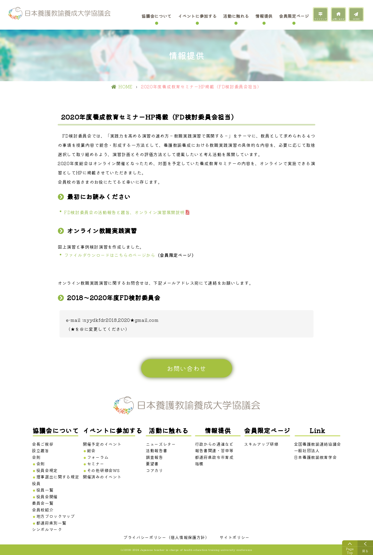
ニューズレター (161, 444)
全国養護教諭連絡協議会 (317, 444)
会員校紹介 (42, 510)
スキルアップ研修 (261, 444)
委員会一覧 (42, 503)
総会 (91, 450)
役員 (36, 483)
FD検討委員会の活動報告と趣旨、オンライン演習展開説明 (124, 212)
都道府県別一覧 (51, 523)
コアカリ (154, 470)
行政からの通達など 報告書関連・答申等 (214, 447)
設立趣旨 (40, 450)
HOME (356, 19)
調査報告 (154, 457)
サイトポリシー (234, 537)
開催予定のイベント (102, 444)
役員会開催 (47, 496)
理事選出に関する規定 (57, 477)
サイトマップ (320, 19)
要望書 (152, 463)
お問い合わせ (338, 19)
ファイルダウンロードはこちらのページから (109, 255)
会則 (36, 457)
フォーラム (97, 457)
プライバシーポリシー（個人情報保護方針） (166, 537)
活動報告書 (156, 450)
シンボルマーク (47, 529)
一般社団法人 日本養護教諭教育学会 (315, 453)
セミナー (95, 463)
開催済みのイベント (102, 477)
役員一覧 (45, 490)
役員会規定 (47, 470)
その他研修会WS (103, 470)
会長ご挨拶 (42, 444)
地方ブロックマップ (55, 516)
